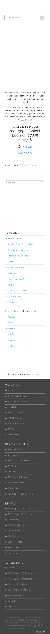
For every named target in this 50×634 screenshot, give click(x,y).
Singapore (12, 340)
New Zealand (13, 334)
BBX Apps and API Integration (20, 514)
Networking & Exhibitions (18, 256)
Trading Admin (14, 531)
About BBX (12, 407)
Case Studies (13, 435)
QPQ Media (12, 262)
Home (10, 390)
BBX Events (12, 429)
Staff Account (13, 547)
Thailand (11, 346)
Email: (27, 146)
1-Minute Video (14, 418)
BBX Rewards (13, 466)
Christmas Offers (15, 296)
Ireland (11, 285)
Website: (25, 153)
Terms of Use (13, 607)
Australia (11, 317)
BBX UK (25, 7)
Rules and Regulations (17, 584)
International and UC (16, 279)
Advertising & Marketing (18, 250)
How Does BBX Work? (17, 401)
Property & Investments (31, 165)
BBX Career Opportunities (19, 461)
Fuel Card (12, 472)
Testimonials (13, 302)
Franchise (12, 273)
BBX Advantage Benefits (18, 477)
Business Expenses (16, 267)
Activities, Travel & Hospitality (20, 244)
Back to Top (40, 632)
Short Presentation (15, 542)
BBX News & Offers (16, 424)
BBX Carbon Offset (16, 483)
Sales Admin (13, 520)
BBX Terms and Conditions (19, 590)
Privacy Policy (14, 601)
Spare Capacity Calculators (19, 509)
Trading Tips (13, 553)
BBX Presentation (15, 536)
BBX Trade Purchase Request (20, 525)
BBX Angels (13, 488)
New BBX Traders (15, 238)
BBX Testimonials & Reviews (20, 573)
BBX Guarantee (14, 595)
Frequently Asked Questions (20, 579)
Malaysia (11, 328)
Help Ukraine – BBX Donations (21, 494)
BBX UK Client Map (16, 413)
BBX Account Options (17, 396)
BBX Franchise (14, 455)
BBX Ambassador (15, 450)
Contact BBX (13, 568)
